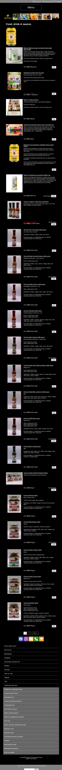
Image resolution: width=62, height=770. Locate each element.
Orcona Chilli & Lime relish (32, 576)
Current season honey (11, 693)
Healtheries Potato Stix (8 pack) (34, 73)
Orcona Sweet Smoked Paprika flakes (36, 473)
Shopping (7, 658)
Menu (31, 7)
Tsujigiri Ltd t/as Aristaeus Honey (34, 757)
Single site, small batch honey (13, 689)
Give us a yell (8, 673)
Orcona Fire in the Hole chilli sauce (35, 230)
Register (6, 677)
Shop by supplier (9, 752)
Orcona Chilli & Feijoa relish (33, 550)
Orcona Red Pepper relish (32, 522)
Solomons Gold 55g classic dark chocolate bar (39, 125)
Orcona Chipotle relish (31, 603)
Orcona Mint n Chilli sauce (32, 446)
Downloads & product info (12, 662)
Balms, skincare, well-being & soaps (15, 725)
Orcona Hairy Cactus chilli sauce (34, 337)
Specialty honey (9, 697)
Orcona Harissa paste (30, 495)
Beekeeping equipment (11, 748)
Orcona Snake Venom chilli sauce (34, 284)
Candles (6, 740)
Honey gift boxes (9, 705)
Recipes (6, 666)
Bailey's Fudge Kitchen (31, 100)
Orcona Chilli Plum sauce (32, 418)
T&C (5, 681)
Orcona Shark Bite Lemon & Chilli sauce (36, 392)
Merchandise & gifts (10, 744)
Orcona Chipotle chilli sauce (33, 311)
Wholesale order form (10, 685)
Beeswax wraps (9, 733)
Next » (35, 633)
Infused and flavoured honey (12, 701)
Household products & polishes (13, 736)
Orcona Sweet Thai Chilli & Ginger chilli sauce (38, 365)
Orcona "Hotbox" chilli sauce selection (36, 202)
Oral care (7, 721)
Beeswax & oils (8, 729)
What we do (7, 650)
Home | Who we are (10, 646)
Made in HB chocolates (11, 713)
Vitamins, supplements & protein (14, 717)
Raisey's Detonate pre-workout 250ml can (37, 175)
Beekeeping (7, 654)
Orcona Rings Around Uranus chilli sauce (37, 256)
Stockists (7, 669)
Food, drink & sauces (10, 709)
